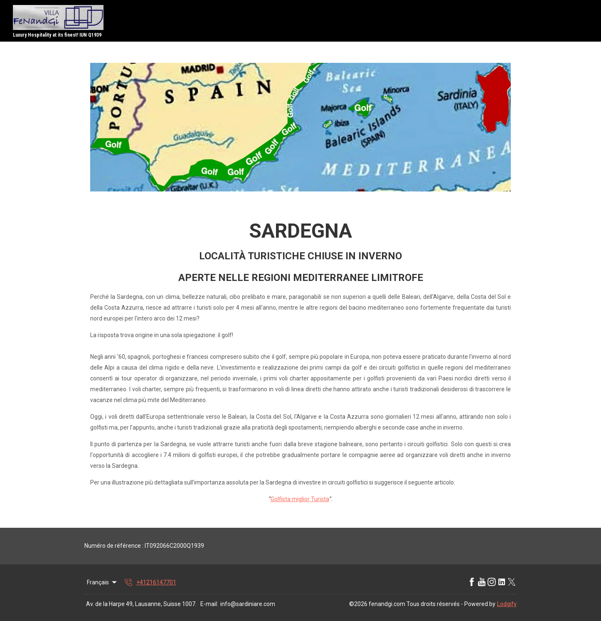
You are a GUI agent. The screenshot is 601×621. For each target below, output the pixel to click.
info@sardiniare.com (247, 604)
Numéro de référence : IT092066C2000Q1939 (144, 545)
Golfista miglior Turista (300, 499)
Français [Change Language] (102, 582)
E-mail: (209, 604)
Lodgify (507, 604)
